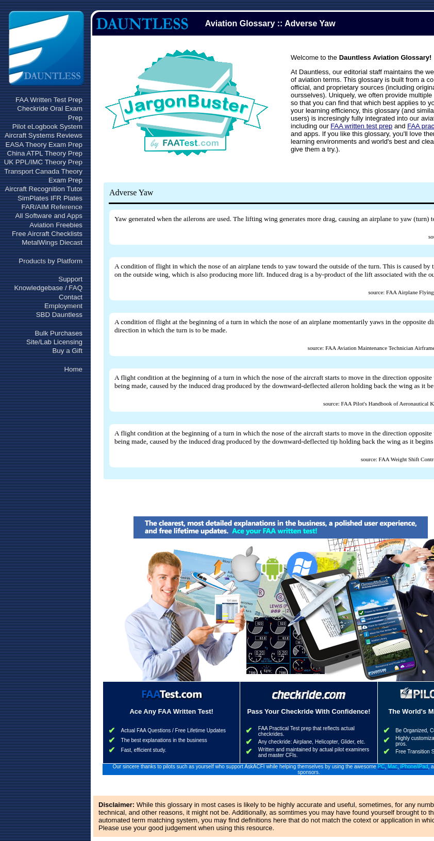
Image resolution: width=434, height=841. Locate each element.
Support (70, 279)
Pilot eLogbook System (47, 126)
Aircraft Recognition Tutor (43, 189)
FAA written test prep (361, 126)
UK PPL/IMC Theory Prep (43, 162)
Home (73, 369)
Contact (70, 297)
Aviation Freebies (55, 225)
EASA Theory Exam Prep (44, 144)
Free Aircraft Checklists (47, 234)
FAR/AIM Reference (51, 207)
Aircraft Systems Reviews (43, 135)
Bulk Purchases (58, 333)
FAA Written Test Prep (48, 100)
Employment (63, 306)
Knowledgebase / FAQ (48, 288)
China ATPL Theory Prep (44, 153)
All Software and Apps (48, 216)
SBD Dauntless (59, 314)
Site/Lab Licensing (54, 342)
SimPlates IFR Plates (50, 198)
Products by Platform (50, 261)
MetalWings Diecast (52, 242)
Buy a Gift (67, 351)
